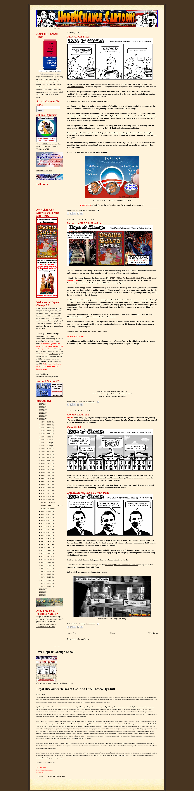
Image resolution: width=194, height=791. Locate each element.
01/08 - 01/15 (46, 583)
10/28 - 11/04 (46, 449)
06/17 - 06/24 (46, 514)
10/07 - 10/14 (46, 458)
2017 (41, 404)
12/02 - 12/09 (46, 434)
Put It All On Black (48, 502)
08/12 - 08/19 (46, 481)
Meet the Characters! (56, 776)
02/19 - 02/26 (46, 565)
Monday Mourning (48, 508)
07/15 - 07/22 (46, 493)
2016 (41, 407)
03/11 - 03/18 (46, 556)
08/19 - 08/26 (46, 479)
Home (112, 633)
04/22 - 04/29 (46, 538)
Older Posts (153, 633)
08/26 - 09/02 (46, 476)
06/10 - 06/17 (46, 517)
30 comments (90, 624)
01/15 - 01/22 (46, 580)
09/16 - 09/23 (46, 467)
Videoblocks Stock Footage (46, 624)
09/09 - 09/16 (46, 470)
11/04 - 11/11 (46, 446)
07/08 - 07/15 (46, 496)
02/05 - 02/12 (46, 571)
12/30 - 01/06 (46, 422)
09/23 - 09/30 (46, 464)
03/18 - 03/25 (46, 553)
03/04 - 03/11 (46, 559)
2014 (41, 413)
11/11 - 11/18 (46, 443)
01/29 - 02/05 (46, 574)
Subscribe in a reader (44, 171)
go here (106, 314)
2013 (41, 416)
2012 (41, 419)
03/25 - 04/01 (46, 550)
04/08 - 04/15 (46, 544)
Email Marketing (47, 74)
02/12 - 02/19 (46, 568)
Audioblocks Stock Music (45, 627)
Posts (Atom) (83, 639)
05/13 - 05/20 (46, 529)
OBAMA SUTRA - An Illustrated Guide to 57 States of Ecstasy (132, 278)
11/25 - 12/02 (46, 437)
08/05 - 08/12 (46, 485)
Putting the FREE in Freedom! (52, 505)
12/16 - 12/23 (46, 428)
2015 (41, 410)
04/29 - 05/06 (46, 535)
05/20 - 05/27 (46, 526)
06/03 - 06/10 (46, 520)
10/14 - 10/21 (46, 455)
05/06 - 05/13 (46, 532)
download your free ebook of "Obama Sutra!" (126, 205)
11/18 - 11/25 (46, 440)
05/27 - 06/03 (46, 523)
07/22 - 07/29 (46, 491)
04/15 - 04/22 (46, 541)
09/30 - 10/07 (46, 461)
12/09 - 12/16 (46, 431)
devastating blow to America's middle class (121, 565)
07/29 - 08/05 (46, 488)
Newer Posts (72, 633)
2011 (41, 589)
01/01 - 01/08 (46, 586)
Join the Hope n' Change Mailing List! (49, 49)
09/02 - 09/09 (46, 473)
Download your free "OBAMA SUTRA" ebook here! (87, 331)
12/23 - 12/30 (46, 425)
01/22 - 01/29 (46, 577)
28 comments (90, 210)
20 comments (90, 401)
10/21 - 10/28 (46, 452)
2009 (41, 595)
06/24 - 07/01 (46, 511)
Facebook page (54, 354)
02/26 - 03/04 (46, 562)
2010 (41, 592)
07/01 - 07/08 (46, 499)
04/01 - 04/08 (46, 547)
